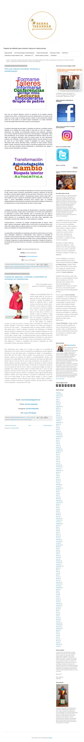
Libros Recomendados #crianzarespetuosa (24, 53)
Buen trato (21, 419)
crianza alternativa (17, 266)
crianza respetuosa (26, 266)
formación (41, 266)
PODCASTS (65, 53)
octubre (57, 420)
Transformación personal (24, 268)
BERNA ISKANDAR (71, 345)
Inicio (30, 425)
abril (57, 429)
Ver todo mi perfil (60, 378)
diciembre (58, 417)
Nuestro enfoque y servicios (41, 55)
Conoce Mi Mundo (29, 260)
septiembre (58, 395)
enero (57, 404)
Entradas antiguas (47, 425)
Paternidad (16, 268)
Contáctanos (54, 55)
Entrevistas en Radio (55, 53)
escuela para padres (34, 266)
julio (57, 399)
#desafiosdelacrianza (14, 419)
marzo (57, 392)
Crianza (11, 266)
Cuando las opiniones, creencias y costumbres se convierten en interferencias (26, 278)
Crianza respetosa (28, 419)
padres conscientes (9, 268)
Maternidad (46, 266)
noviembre (58, 394)
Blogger (50, 737)
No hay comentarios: (30, 264)
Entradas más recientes (10, 425)
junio (57, 401)
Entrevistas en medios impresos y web (14, 55)
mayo (57, 411)
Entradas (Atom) (15, 428)
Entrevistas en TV (29, 55)
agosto (57, 408)
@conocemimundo (30, 252)
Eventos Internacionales (42, 53)
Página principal (8, 53)
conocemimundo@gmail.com (30, 249)
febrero (57, 403)
